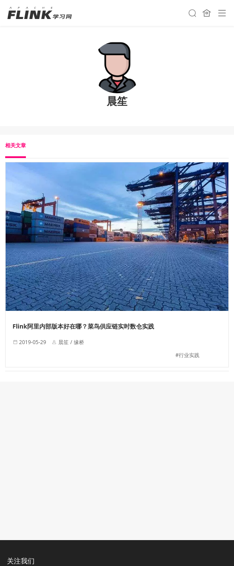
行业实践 (189, 355)
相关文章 (15, 145)
